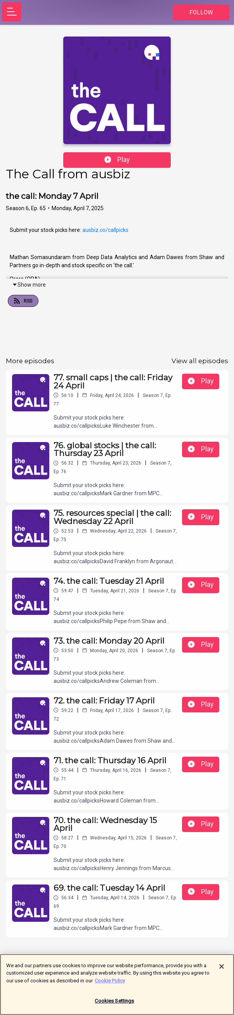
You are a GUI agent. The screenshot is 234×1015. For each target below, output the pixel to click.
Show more (29, 285)
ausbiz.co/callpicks (105, 230)
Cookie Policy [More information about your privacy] (110, 984)
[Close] (221, 970)
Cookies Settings (114, 1005)
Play (117, 160)
